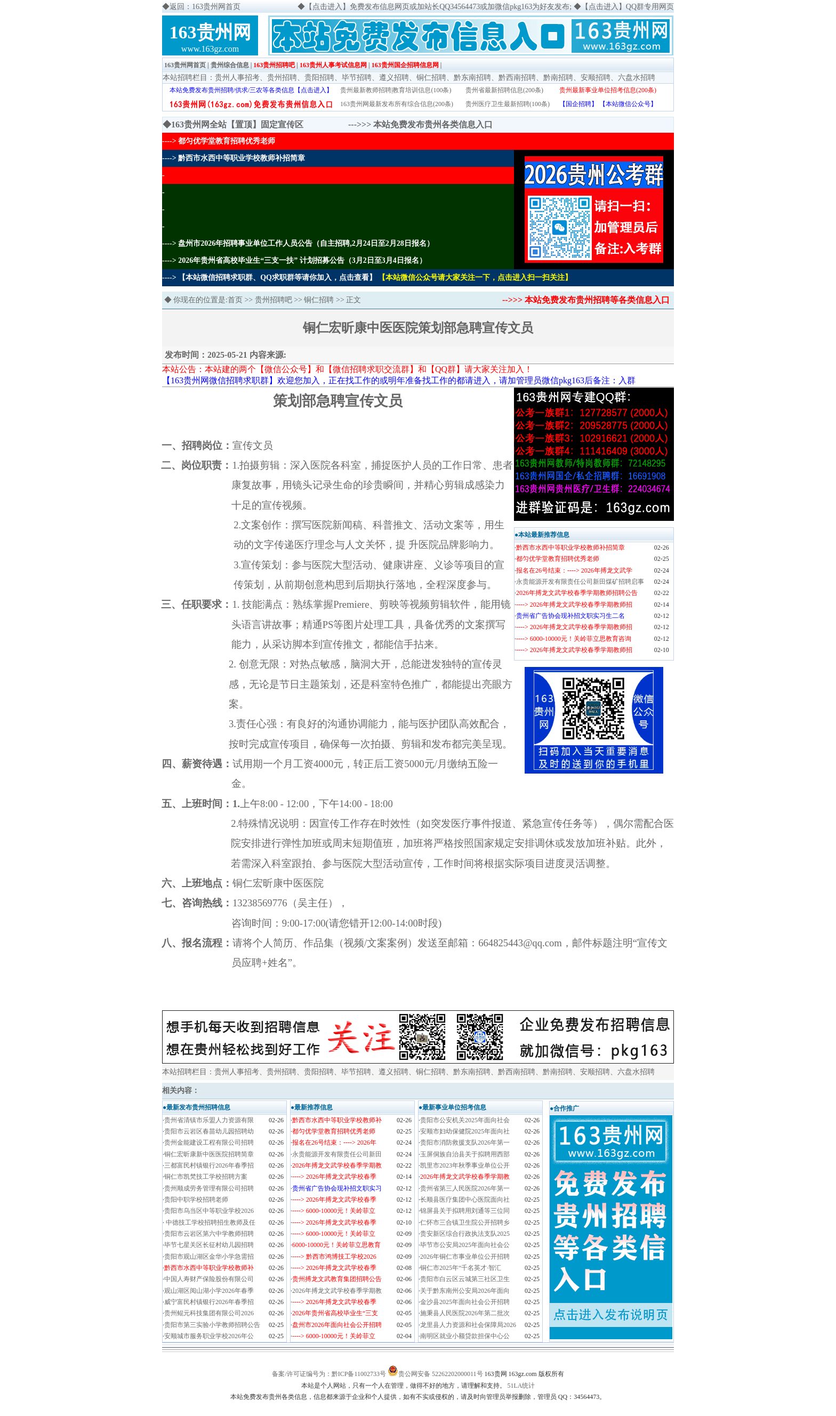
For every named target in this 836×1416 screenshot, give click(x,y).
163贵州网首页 (185, 65)
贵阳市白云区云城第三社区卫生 (465, 1279)
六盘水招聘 (636, 78)
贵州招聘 (282, 78)
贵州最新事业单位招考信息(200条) (607, 90)
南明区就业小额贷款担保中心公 (465, 1336)
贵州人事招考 (237, 78)
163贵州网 (210, 32)
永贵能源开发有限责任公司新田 (337, 1154)
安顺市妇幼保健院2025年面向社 (465, 1131)
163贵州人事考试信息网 (333, 65)
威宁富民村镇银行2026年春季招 (209, 1302)
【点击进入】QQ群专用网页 (627, 7)
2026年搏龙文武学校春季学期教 (337, 1290)
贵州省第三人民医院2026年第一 (465, 1188)
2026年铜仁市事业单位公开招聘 (465, 1256)
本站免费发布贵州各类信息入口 (433, 124)
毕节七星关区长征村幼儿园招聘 (209, 1245)
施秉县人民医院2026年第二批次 (465, 1313)
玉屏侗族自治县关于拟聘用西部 (465, 1154)
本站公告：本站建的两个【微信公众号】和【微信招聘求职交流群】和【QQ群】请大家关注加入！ (347, 369)
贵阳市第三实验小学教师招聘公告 (212, 1325)
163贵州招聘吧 (274, 65)
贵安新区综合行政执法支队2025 (465, 1233)
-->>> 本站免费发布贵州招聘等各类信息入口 (586, 299)
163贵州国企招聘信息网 (405, 65)
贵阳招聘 (319, 78)
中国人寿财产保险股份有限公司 (209, 1279)
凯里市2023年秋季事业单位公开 (465, 1165)
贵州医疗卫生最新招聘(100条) (507, 104)
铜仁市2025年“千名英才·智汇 (460, 1268)
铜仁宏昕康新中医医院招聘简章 (209, 1154)
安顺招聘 (595, 78)
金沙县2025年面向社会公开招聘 (465, 1302)
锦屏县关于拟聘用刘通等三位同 (465, 1210)
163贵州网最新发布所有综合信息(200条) (396, 104)
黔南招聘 (558, 78)
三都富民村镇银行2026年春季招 (209, 1165)
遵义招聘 (394, 78)
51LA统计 (521, 1385)
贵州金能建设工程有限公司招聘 (209, 1142)
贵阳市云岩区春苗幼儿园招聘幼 (209, 1131)
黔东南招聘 (472, 78)
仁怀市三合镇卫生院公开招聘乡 (465, 1222)
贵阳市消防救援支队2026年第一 (465, 1142)
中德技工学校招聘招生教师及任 (209, 1222)
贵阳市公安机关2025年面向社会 (465, 1120)
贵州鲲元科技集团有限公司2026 (209, 1313)
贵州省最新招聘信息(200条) (504, 90)
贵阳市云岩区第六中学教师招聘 (209, 1233)
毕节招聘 (357, 78)
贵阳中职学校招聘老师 (196, 1199)
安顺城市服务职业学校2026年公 (209, 1336)
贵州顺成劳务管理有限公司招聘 (209, 1188)
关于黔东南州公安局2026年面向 (465, 1290)
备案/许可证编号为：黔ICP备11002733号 (329, 1374)
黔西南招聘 (517, 78)
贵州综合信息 (230, 65)
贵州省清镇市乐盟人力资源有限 (209, 1120)
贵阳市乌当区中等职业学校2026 (209, 1210)
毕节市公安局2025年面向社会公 (465, 1245)
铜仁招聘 (431, 78)
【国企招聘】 (578, 104)
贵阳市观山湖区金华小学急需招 (209, 1256)
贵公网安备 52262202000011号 (440, 1374)
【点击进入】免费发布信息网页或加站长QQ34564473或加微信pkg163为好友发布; (438, 7)
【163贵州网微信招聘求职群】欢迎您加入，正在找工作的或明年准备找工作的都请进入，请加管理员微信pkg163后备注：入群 (399, 380)
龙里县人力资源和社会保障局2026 (468, 1325)
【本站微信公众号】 (628, 104)
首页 (235, 300)
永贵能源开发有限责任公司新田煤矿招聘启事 (580, 581)
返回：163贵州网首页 (205, 7)
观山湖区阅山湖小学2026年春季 (209, 1290)
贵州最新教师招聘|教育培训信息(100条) (395, 90)
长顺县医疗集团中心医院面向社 (465, 1199)
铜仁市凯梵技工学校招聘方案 (205, 1176)
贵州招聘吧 (273, 300)
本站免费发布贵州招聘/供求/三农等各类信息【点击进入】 (251, 90)
